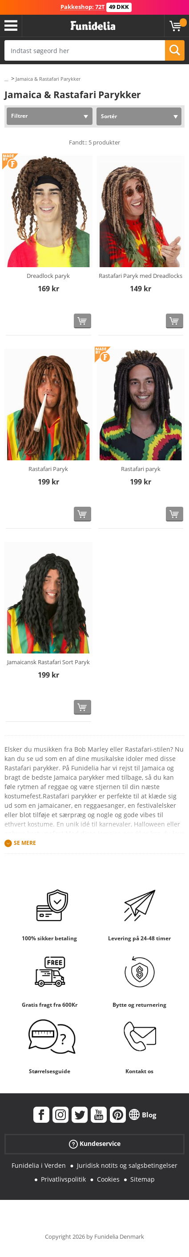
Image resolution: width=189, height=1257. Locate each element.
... (6, 79)
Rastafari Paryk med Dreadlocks (140, 276)
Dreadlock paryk (48, 276)
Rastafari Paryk (48, 469)
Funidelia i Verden (39, 1165)
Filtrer (19, 116)
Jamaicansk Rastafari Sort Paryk (48, 662)
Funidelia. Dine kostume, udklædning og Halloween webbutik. (93, 26)
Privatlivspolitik (63, 1179)
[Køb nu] (82, 321)
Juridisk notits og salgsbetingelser (127, 1165)
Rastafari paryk (141, 469)
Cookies (108, 1179)
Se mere (25, 843)
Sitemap (142, 1179)
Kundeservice (95, 1144)
